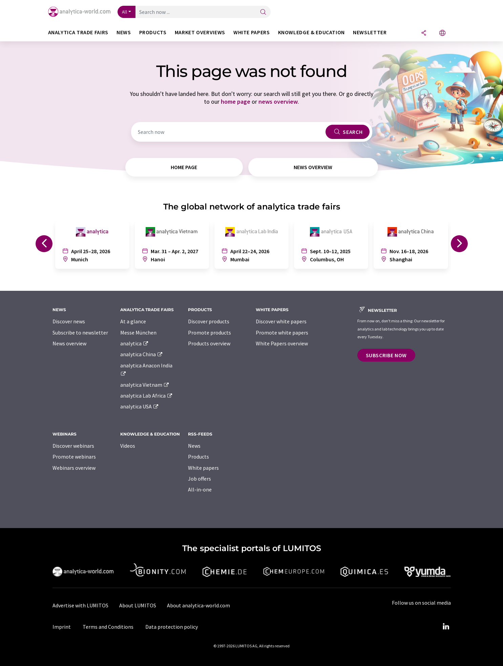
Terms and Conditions (108, 626)
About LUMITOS (137, 605)
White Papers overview (282, 343)
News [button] (124, 32)
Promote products (209, 332)
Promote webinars (74, 456)
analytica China (141, 354)
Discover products (208, 321)
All (124, 12)
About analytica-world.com (198, 605)
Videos (127, 445)
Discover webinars (73, 445)
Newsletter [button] (369, 32)
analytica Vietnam (145, 384)
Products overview (209, 343)
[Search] (263, 12)
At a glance (133, 321)
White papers (203, 467)
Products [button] (153, 32)
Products (198, 456)
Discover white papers (281, 321)
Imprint (62, 626)
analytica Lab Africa (146, 395)
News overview (69, 343)
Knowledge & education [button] (311, 32)
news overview (278, 101)
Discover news (69, 321)
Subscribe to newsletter (80, 332)
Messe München (138, 332)
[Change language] (442, 33)
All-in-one (200, 489)
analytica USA (139, 406)
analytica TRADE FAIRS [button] (78, 32)
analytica (134, 343)
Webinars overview (74, 467)
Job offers (199, 478)
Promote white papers (282, 332)
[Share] (423, 33)
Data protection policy (171, 626)
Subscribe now (386, 355)
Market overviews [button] (200, 32)
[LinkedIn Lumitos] (446, 626)
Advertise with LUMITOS (80, 605)
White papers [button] (251, 32)
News (194, 445)
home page (235, 101)
